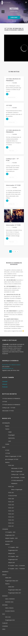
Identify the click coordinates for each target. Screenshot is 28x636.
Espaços (7, 426)
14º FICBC (4, 401)
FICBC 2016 (11, 511)
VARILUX (4, 574)
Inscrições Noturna (9, 611)
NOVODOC (5, 596)
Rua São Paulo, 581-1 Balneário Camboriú (11, 364)
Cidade (9, 432)
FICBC (3, 447)
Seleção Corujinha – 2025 (11, 538)
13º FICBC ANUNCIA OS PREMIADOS (11, 404)
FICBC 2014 (11, 517)
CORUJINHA (5, 529)
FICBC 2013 (11, 520)
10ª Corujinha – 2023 (13, 556)
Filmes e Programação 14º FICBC (13, 456)
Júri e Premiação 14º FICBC (11, 459)
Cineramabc (5, 381)
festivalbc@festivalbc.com (7, 368)
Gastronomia (11, 438)
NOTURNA (4, 605)
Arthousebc (4, 384)
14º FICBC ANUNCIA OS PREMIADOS (11, 398)
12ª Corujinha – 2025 (10, 532)
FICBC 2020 (11, 498)
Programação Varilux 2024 (11, 580)
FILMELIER (4, 623)
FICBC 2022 (11, 241)
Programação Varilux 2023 (14, 590)
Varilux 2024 (8, 577)
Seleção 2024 (11, 553)
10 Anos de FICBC (12, 495)
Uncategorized (11, 97)
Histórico (7, 462)
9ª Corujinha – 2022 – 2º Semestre (16, 565)
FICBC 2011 (11, 526)
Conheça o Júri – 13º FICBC (8, 407)
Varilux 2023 (11, 586)
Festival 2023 (12, 122)
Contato (7, 444)
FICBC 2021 (11, 492)
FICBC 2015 (11, 514)
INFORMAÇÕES (6, 423)
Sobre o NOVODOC (10, 599)
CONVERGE (5, 626)
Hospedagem (11, 435)
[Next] (17, 251)
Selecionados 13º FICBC (8, 410)
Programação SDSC (10, 620)
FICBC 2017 (11, 508)
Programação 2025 (10, 535)
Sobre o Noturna (9, 608)
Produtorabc (5, 386)
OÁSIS (3, 629)
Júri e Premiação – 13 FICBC (18, 477)
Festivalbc (14, 82)
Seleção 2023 (11, 562)
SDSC (3, 614)
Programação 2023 (13, 559)
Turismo (7, 429)
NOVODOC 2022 (9, 602)
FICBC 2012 (11, 523)
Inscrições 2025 (9, 541)
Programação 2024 (13, 550)
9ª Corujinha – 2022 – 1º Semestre (16, 568)
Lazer (9, 441)
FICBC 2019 (11, 501)
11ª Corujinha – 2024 (13, 547)
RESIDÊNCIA (5, 571)
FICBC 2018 (11, 504)
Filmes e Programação (16, 471)
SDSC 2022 (8, 617)
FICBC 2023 (11, 150)
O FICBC (7, 450)
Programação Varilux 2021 (14, 593)
